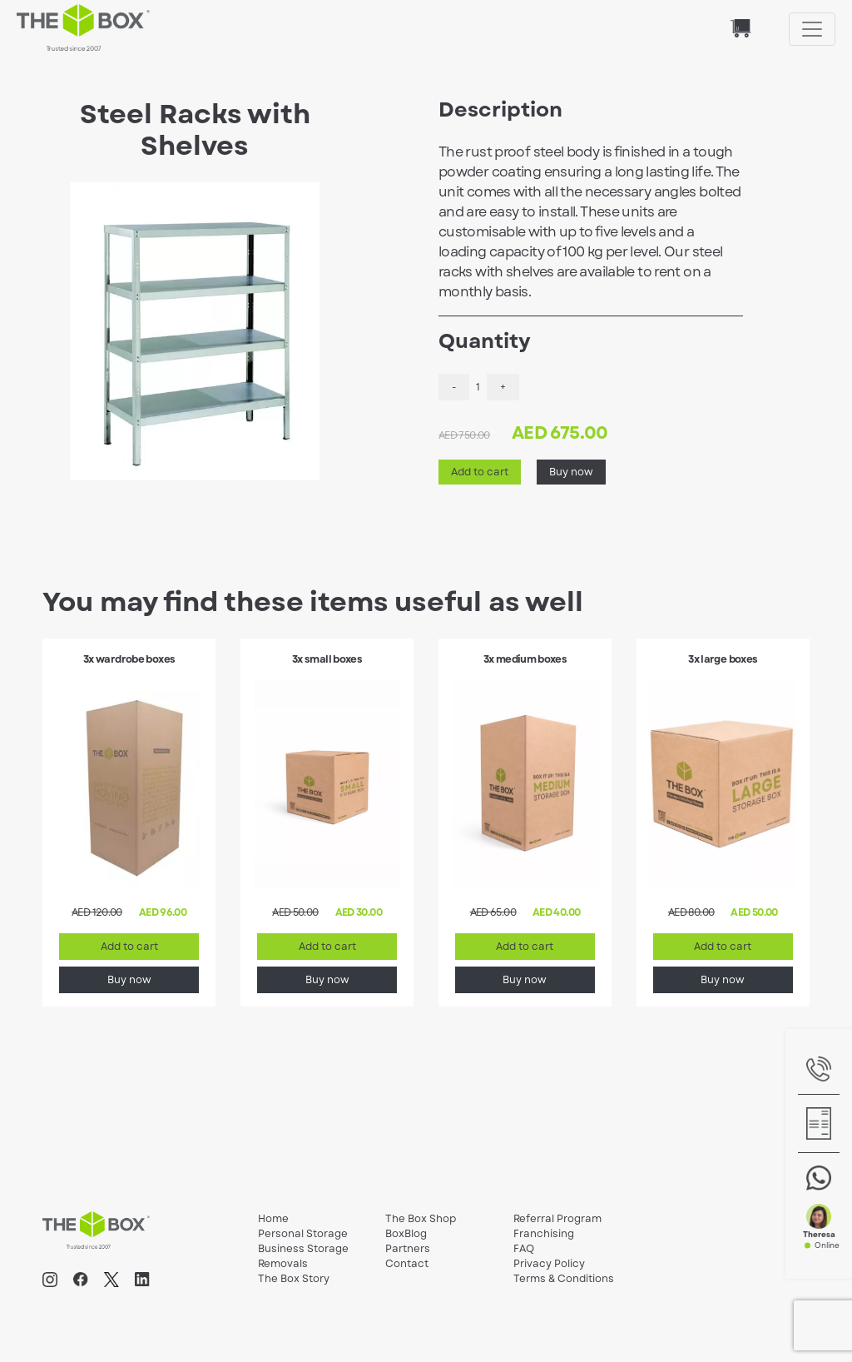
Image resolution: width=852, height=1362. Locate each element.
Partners (407, 1248)
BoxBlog (406, 1233)
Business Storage (303, 1248)
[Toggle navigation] (812, 29)
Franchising (543, 1233)
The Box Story (293, 1278)
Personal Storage (303, 1233)
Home (273, 1218)
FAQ (523, 1248)
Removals (283, 1263)
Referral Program (557, 1218)
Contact (406, 1263)
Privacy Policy (549, 1263)
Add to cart (479, 472)
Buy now (571, 472)
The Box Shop (420, 1218)
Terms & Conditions (563, 1278)
